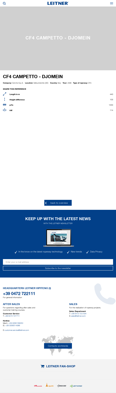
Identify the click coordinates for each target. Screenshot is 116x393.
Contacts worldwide (58, 346)
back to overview (59, 203)
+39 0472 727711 (12, 316)
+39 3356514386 (12, 325)
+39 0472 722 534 (78, 313)
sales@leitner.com (78, 316)
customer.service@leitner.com (16, 330)
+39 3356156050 (15, 323)
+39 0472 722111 (19, 293)
